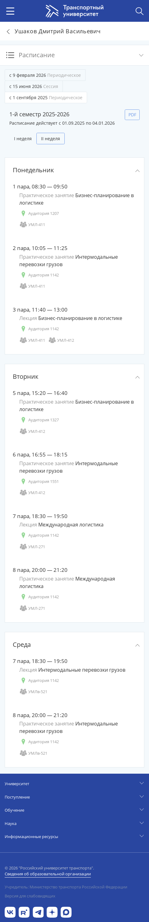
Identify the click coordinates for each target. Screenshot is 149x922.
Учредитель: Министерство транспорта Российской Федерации (66, 887)
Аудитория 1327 (39, 420)
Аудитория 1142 (39, 275)
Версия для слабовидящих (30, 896)
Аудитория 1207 (39, 213)
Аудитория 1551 (39, 481)
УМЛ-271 (32, 547)
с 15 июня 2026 (33, 86)
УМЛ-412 (61, 340)
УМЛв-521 (33, 692)
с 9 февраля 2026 (45, 75)
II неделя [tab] (50, 138)
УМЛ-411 (32, 225)
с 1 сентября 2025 (45, 97)
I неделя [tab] (23, 138)
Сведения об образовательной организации (48, 874)
